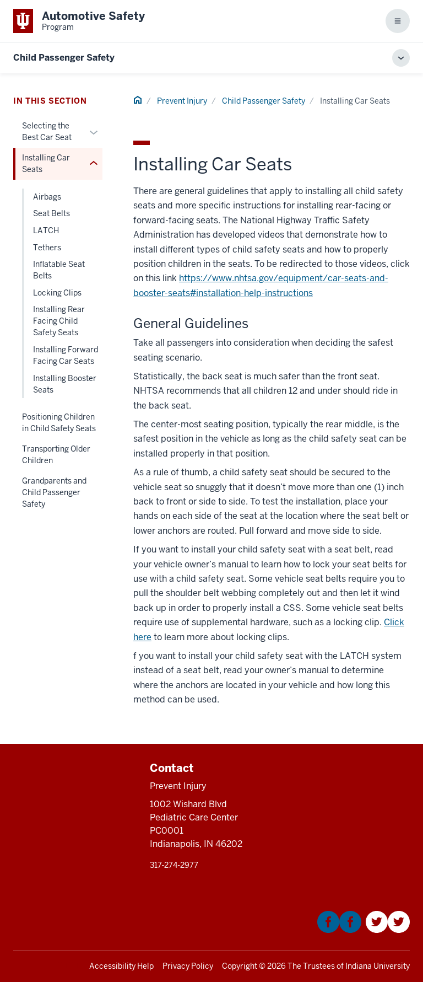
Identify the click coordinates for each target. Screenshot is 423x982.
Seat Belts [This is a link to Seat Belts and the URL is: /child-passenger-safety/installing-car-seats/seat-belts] (51, 213)
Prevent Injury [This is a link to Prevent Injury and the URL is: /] (182, 101)
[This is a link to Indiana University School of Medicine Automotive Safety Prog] (79, 21)
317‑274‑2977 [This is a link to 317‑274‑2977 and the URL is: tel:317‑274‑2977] (174, 865)
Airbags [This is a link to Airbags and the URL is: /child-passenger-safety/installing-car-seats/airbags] (47, 197)
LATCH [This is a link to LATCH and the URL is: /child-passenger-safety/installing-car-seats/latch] (46, 230)
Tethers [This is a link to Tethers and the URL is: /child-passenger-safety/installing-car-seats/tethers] (47, 248)
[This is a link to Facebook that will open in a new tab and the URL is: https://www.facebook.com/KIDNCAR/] (339, 930)
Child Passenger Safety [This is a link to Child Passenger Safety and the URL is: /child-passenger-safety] (263, 101)
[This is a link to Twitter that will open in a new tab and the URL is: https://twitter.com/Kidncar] (388, 930)
